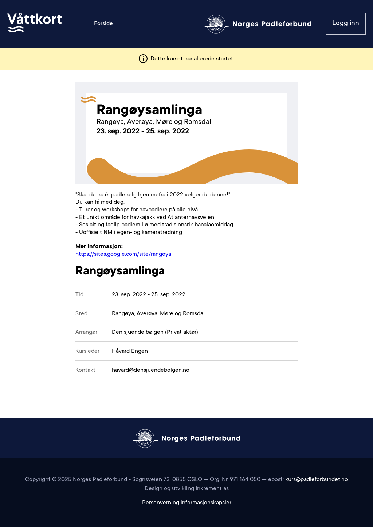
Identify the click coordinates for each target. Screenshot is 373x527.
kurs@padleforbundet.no (316, 479)
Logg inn (345, 23)
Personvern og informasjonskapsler (186, 503)
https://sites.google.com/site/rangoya (123, 254)
